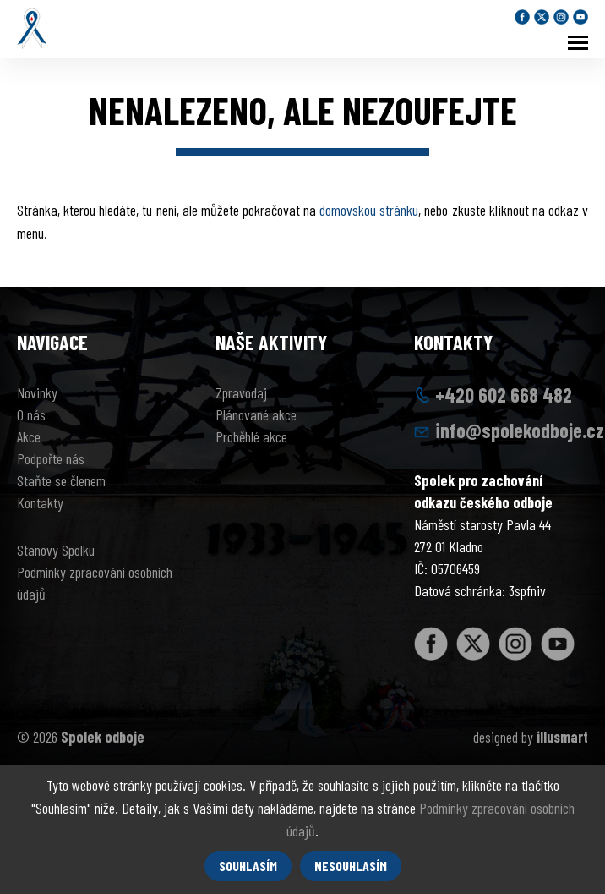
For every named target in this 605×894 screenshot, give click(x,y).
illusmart (562, 736)
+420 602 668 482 (503, 394)
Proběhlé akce (251, 436)
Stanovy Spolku (56, 549)
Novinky (37, 392)
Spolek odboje (102, 736)
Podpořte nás (50, 458)
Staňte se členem (61, 480)
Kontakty (40, 502)
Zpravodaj (241, 392)
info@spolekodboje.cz (519, 430)
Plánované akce (256, 414)
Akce (29, 436)
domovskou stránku (368, 209)
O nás (31, 414)
